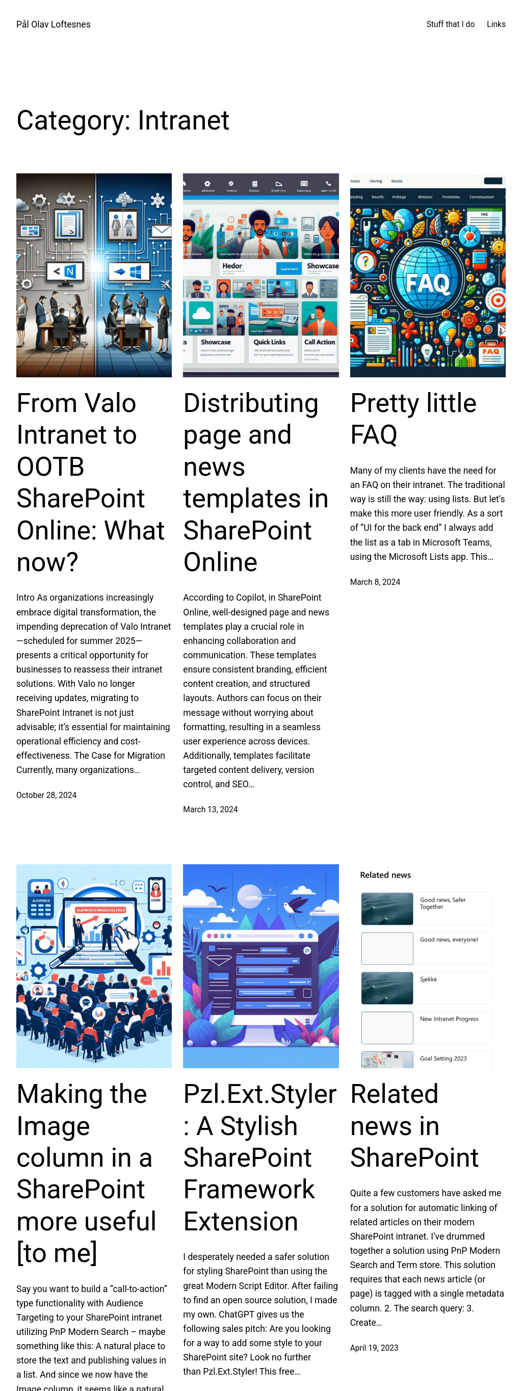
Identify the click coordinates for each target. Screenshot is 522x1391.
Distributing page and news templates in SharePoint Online (256, 483)
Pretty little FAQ (413, 419)
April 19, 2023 (374, 1348)
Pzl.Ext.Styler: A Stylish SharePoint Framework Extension (259, 1157)
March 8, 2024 (375, 582)
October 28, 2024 (46, 795)
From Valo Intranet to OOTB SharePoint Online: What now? (90, 483)
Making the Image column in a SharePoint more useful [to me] (86, 1173)
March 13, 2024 (210, 809)
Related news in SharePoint (414, 1125)
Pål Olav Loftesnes (53, 24)
